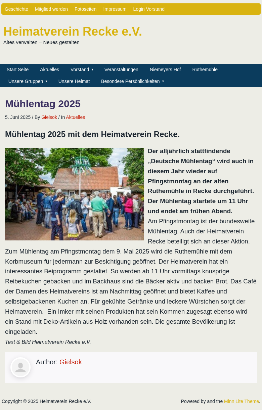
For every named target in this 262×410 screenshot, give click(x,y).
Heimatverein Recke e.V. (72, 31)
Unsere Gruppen (25, 81)
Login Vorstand (149, 9)
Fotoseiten (85, 9)
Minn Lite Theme (241, 401)
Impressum (114, 9)
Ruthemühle (205, 69)
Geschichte (16, 9)
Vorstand (80, 69)
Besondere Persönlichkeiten (130, 81)
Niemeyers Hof (165, 69)
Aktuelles (49, 69)
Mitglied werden (51, 9)
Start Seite (18, 69)
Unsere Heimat (74, 81)
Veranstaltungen (121, 69)
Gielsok (49, 117)
